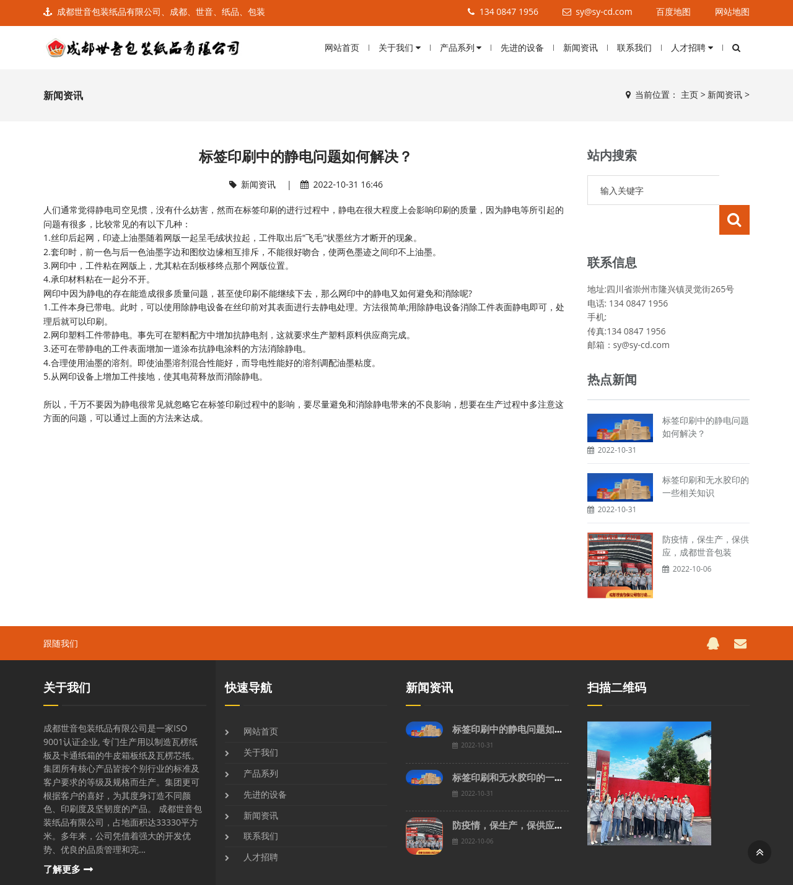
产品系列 (461, 47)
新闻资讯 (580, 47)
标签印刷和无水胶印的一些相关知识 (526, 748)
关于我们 (400, 47)
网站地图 (732, 11)
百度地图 (673, 11)
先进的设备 (522, 47)
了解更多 (62, 839)
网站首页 (342, 47)
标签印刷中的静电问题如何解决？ (522, 699)
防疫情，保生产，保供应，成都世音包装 (536, 795)
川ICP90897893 (481, 872)
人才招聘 (692, 47)
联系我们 (634, 47)
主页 (689, 94)
